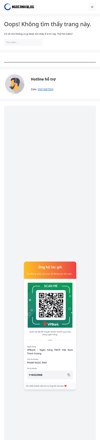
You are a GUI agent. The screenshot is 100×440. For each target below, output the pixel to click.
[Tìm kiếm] (47, 42)
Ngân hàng (31, 346)
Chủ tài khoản (32, 359)
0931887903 (45, 89)
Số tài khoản (32, 368)
